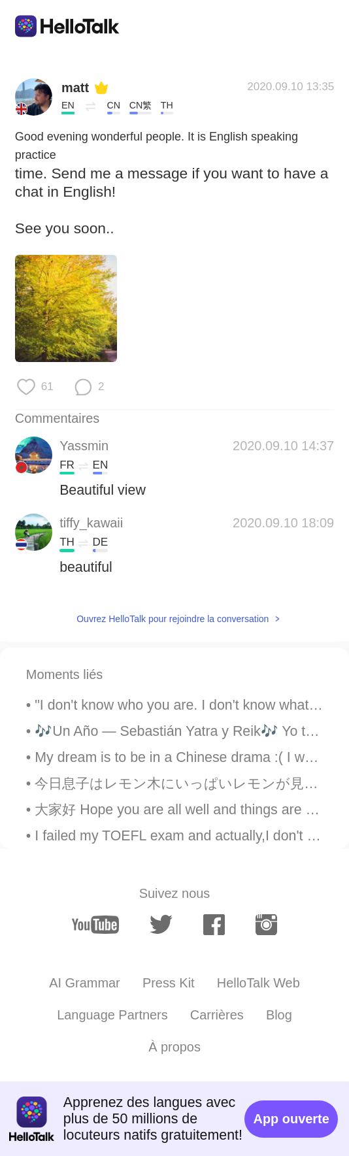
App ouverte (291, 1119)
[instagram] (266, 924)
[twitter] (161, 924)
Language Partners (112, 1015)
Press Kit (168, 983)
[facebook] (214, 924)
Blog (279, 1015)
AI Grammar (84, 983)
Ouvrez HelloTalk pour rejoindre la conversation (172, 619)
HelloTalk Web (258, 983)
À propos (174, 1047)
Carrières (217, 1015)
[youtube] (95, 925)
